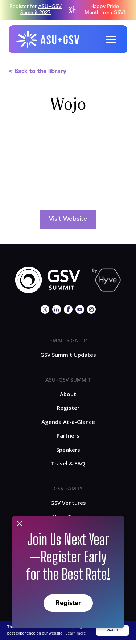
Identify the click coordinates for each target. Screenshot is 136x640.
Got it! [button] (112, 630)
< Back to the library (37, 71)
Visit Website (68, 219)
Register (68, 603)
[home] (48, 39)
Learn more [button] (75, 633)
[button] (111, 39)
